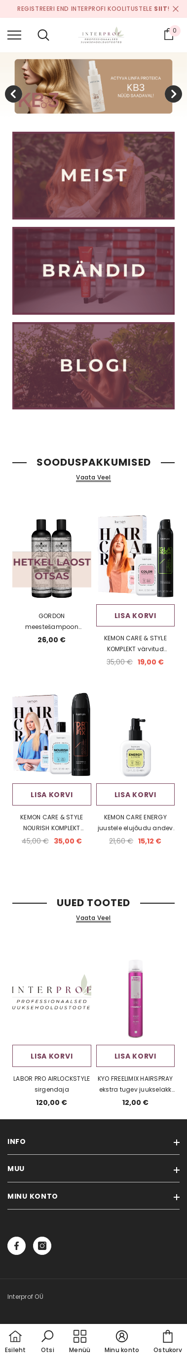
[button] (47, 1342)
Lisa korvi (135, 616)
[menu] (14, 34)
